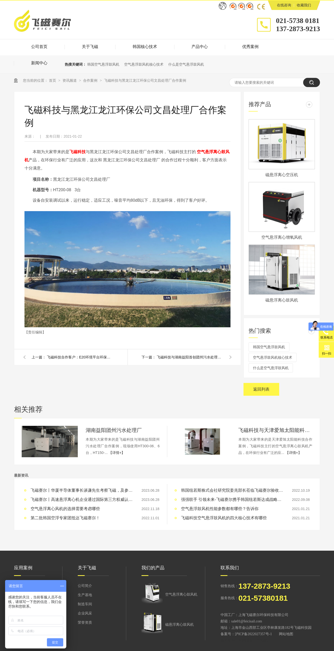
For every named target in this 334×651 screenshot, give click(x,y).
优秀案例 (250, 46)
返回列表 (261, 389)
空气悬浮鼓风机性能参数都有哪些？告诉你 (220, 509)
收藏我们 (304, 5)
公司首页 (39, 46)
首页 (53, 80)
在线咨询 (284, 5)
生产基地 (85, 595)
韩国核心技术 (145, 46)
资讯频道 (70, 80)
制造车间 (85, 604)
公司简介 (85, 586)
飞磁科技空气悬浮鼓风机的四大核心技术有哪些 (224, 518)
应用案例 (23, 567)
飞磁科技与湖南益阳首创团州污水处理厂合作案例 (190, 357)
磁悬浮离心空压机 (281, 175)
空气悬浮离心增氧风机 (281, 237)
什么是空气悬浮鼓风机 (186, 64)
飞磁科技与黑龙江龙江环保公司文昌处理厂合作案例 (145, 80)
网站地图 (286, 634)
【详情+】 (117, 453)
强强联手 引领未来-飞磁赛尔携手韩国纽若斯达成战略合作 (232, 499)
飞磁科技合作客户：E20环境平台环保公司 (80, 357)
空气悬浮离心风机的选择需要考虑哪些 (65, 509)
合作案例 (90, 80)
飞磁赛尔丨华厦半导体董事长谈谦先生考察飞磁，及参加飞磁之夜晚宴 (82, 490)
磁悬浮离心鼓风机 (281, 300)
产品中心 (199, 46)
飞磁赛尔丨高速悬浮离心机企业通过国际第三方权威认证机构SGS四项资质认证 (82, 499)
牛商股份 (245, 640)
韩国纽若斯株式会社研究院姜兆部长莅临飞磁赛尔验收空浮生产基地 (232, 490)
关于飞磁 (90, 46)
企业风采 (85, 613)
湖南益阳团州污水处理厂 (114, 430)
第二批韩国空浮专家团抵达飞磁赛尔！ (65, 518)
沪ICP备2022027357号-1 (253, 634)
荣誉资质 (85, 622)
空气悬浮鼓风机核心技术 (143, 64)
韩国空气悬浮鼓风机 (103, 64)
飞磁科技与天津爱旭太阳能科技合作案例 (275, 430)
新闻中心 (39, 63)
